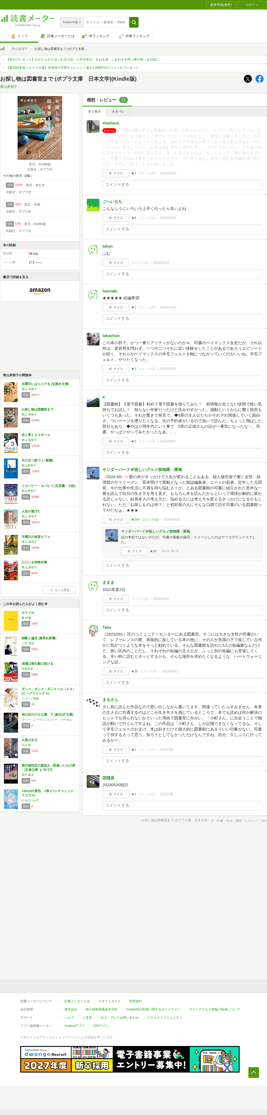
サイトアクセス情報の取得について (214, 1009)
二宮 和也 (28, 643)
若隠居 (108, 778)
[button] (134, 22)
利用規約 (135, 1001)
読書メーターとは (77, 1001)
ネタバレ (118, 111)
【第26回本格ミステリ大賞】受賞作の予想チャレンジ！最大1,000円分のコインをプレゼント (72, 68)
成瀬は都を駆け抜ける (37, 663)
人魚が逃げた (31, 511)
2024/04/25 (172, 519)
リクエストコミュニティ (164, 1017)
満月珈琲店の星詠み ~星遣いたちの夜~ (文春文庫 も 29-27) (48, 768)
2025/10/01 (168, 217)
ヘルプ (69, 1017)
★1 (133, 173)
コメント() (146, 173)
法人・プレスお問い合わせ (120, 1017)
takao (107, 246)
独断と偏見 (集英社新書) (39, 638)
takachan (111, 335)
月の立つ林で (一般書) (37, 460)
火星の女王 (29, 740)
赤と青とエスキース (36, 435)
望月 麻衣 (28, 774)
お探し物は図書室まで (37, 409)
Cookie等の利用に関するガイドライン (153, 1009)
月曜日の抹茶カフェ (36, 537)
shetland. (111, 123)
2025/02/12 (161, 262)
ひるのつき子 (30, 800)
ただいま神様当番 (34, 562)
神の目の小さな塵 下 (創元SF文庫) (47, 714)
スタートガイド (109, 1001)
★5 (133, 369)
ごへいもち (112, 201)
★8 (133, 218)
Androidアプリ (74, 1025)
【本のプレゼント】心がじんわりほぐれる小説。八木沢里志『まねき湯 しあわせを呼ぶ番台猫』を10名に (83, 59)
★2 (133, 441)
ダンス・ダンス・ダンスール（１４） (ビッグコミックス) (49, 691)
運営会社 (70, 1009)
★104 (135, 519)
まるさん (110, 699)
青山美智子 (20, 49)
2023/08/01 (170, 671)
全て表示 (94, 111)
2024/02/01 (161, 598)
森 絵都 (26, 617)
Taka (106, 627)
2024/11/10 (168, 307)
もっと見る (59, 590)
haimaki (109, 291)
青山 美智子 (29, 389)
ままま (108, 582)
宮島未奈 (27, 668)
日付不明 (166, 749)
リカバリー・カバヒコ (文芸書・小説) (49, 486)
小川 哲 (26, 745)
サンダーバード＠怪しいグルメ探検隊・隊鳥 (142, 469)
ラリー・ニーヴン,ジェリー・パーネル (47, 719)
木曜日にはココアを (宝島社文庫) (45, 384)
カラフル (28, 613)
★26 (153, 551)
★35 (134, 671)
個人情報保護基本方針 (102, 1009)
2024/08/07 (168, 441)
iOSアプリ (100, 1025)
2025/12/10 (168, 173)
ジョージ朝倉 (30, 698)
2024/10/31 (168, 368)
